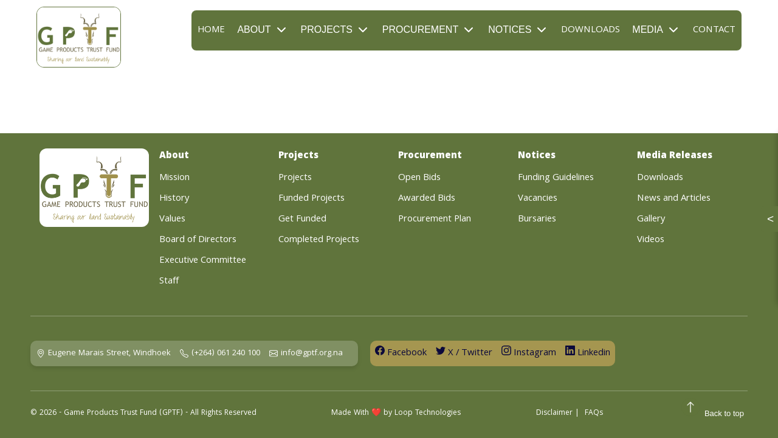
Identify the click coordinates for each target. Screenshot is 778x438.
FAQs (594, 413)
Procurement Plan (434, 220)
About (262, 30)
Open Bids (419, 178)
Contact (714, 30)
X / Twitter (464, 353)
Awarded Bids (426, 199)
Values (172, 220)
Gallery (651, 220)
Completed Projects (318, 240)
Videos (650, 240)
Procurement (429, 30)
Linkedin (587, 353)
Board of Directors (197, 240)
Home (211, 30)
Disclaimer (554, 413)
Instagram (528, 353)
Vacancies (537, 199)
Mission (174, 178)
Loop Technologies (427, 413)
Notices (518, 30)
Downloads (590, 30)
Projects (335, 30)
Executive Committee (202, 261)
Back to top (712, 410)
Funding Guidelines (556, 178)
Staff (169, 282)
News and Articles (674, 199)
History (174, 199)
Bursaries (537, 220)
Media (656, 30)
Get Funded (302, 220)
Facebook (401, 353)
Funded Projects (311, 199)
